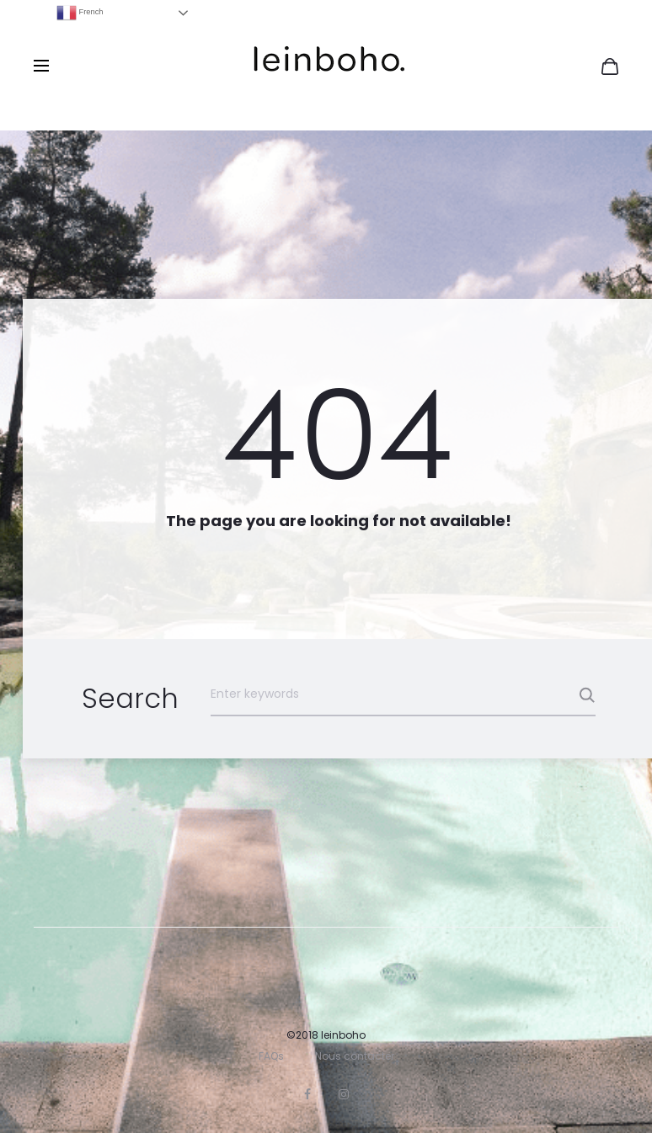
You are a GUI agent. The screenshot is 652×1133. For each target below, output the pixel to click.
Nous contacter (354, 1056)
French (80, 13)
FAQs (271, 1056)
